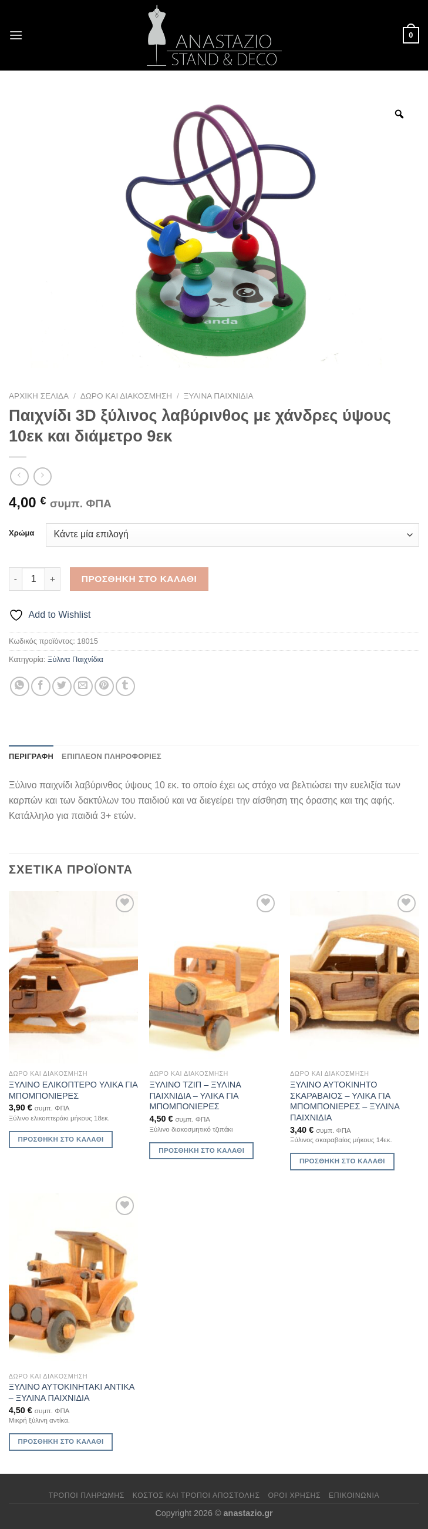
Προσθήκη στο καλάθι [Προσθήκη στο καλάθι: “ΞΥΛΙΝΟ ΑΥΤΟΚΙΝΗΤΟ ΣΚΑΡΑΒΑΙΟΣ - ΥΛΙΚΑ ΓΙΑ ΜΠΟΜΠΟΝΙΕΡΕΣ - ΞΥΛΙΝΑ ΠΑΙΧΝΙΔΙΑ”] (342, 1161)
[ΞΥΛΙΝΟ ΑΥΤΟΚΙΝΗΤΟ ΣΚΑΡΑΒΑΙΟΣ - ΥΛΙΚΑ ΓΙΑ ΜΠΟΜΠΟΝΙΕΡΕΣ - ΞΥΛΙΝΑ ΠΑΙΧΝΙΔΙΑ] (354, 977)
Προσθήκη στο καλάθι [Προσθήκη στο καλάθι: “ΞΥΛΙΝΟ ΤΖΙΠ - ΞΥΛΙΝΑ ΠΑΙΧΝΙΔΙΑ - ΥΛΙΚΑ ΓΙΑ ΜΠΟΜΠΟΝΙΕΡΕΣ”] (201, 1150)
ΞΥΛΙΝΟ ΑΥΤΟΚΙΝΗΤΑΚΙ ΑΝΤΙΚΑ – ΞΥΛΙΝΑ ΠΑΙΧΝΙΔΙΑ (71, 1392)
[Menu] (16, 35)
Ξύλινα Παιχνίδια (219, 396)
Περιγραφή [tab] (31, 756)
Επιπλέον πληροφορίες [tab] (111, 756)
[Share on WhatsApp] (19, 686)
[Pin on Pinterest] (104, 686)
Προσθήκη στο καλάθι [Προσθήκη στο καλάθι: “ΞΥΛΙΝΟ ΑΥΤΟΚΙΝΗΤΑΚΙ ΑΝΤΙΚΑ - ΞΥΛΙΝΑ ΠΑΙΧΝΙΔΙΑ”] (61, 1441)
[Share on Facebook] (40, 686)
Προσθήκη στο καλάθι (139, 579)
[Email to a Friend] (83, 686)
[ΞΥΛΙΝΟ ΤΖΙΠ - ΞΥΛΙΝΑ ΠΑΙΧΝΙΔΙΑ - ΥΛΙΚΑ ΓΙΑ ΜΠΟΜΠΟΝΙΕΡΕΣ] (213, 977)
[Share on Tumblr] (125, 686)
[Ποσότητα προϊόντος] (33, 579)
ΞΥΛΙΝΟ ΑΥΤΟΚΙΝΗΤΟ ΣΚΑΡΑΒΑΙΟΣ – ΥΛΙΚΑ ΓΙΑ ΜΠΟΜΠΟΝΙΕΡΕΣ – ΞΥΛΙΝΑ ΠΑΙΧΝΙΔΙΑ (344, 1101)
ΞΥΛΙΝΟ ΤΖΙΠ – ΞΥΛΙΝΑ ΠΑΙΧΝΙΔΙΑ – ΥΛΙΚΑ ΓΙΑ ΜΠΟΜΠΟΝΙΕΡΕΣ (194, 1095)
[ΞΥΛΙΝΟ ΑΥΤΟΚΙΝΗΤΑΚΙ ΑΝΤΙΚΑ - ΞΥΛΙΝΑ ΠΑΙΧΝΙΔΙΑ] (73, 1279)
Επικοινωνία (354, 1495)
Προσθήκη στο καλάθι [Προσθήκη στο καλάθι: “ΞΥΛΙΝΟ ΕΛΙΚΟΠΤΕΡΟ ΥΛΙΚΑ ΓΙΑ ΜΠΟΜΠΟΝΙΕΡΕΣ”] (61, 1139)
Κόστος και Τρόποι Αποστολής (196, 1495)
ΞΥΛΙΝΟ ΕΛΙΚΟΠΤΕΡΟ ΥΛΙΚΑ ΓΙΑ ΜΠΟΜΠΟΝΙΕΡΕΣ (73, 1090)
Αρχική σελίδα (39, 396)
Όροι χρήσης (294, 1495)
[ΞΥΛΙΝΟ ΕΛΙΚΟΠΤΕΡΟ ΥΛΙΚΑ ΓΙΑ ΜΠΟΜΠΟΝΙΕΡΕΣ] (73, 977)
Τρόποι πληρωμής (86, 1495)
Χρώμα (21, 533)
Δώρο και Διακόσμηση (126, 396)
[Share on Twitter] (62, 686)
